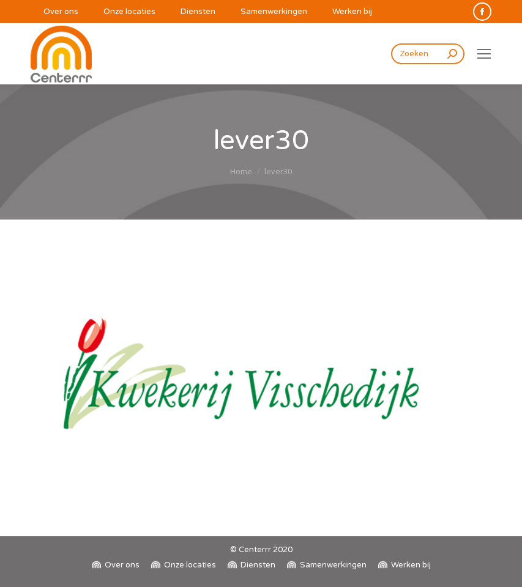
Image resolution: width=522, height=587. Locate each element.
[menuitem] (54, 12)
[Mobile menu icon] (484, 53)
